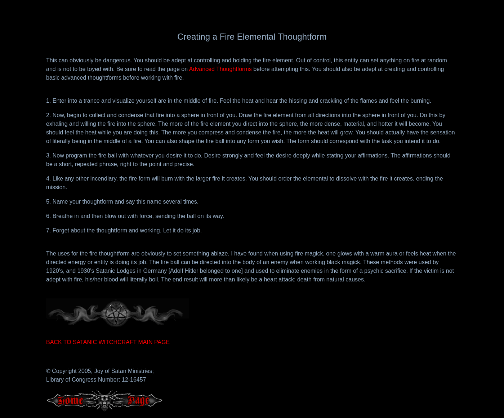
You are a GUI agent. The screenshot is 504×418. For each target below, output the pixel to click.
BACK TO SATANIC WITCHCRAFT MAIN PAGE (108, 342)
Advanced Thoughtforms (220, 69)
